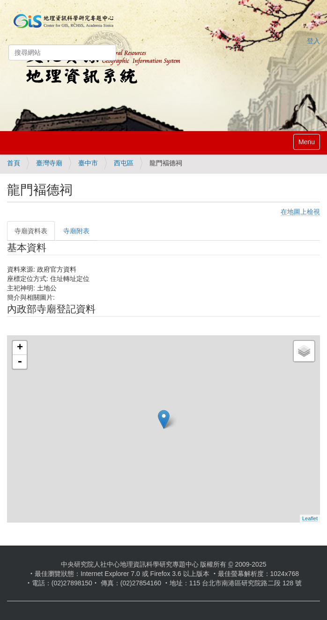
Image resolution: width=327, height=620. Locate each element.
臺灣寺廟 (49, 163)
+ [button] (20, 348)
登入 (313, 40)
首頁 (13, 163)
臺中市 (88, 163)
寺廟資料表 (31, 231)
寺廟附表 (76, 231)
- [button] (19, 362)
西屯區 (124, 163)
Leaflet (310, 518)
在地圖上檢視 (300, 211)
